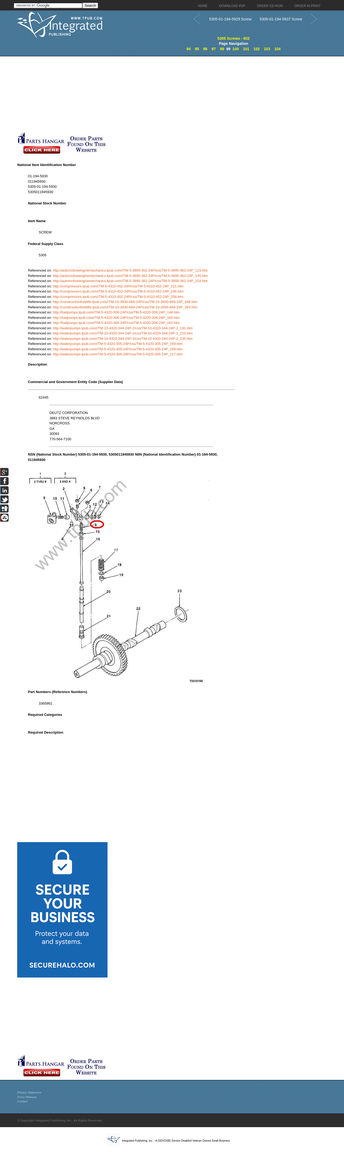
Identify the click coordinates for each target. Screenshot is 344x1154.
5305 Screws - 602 (233, 38)
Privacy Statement (29, 1092)
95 (197, 49)
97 (214, 49)
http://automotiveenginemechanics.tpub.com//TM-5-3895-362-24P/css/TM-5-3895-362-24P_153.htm (130, 281)
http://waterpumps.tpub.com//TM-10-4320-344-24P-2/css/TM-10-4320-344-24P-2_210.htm (123, 333)
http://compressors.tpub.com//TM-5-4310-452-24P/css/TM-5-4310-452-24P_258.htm (118, 297)
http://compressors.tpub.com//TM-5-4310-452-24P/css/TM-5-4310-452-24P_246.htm (118, 291)
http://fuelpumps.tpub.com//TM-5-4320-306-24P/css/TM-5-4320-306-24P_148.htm (116, 312)
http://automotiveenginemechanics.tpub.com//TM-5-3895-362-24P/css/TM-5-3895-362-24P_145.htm (130, 276)
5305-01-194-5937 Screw (281, 19)
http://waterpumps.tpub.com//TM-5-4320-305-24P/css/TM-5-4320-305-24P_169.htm (118, 344)
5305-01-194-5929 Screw (230, 19)
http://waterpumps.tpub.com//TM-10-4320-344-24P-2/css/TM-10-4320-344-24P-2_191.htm (123, 328)
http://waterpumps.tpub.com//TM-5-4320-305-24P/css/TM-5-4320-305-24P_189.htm (118, 349)
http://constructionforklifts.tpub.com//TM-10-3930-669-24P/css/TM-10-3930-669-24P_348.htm (125, 302)
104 (277, 49)
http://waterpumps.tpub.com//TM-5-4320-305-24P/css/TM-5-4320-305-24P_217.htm (118, 354)
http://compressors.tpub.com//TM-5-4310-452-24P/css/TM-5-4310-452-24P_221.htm (118, 286)
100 (235, 49)
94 (189, 49)
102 (256, 49)
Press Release (27, 1097)
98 (222, 49)
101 (246, 49)
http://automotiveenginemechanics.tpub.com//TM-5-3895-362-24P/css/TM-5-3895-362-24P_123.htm (130, 270)
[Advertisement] (131, 94)
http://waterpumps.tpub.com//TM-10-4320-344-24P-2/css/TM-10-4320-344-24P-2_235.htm (123, 339)
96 (205, 49)
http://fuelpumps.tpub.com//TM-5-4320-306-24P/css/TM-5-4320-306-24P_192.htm (116, 323)
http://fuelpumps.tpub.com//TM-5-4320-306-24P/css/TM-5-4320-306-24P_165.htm (116, 318)
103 (267, 49)
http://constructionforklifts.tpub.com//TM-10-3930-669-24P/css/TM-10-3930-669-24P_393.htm (125, 307)
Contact (22, 1101)
